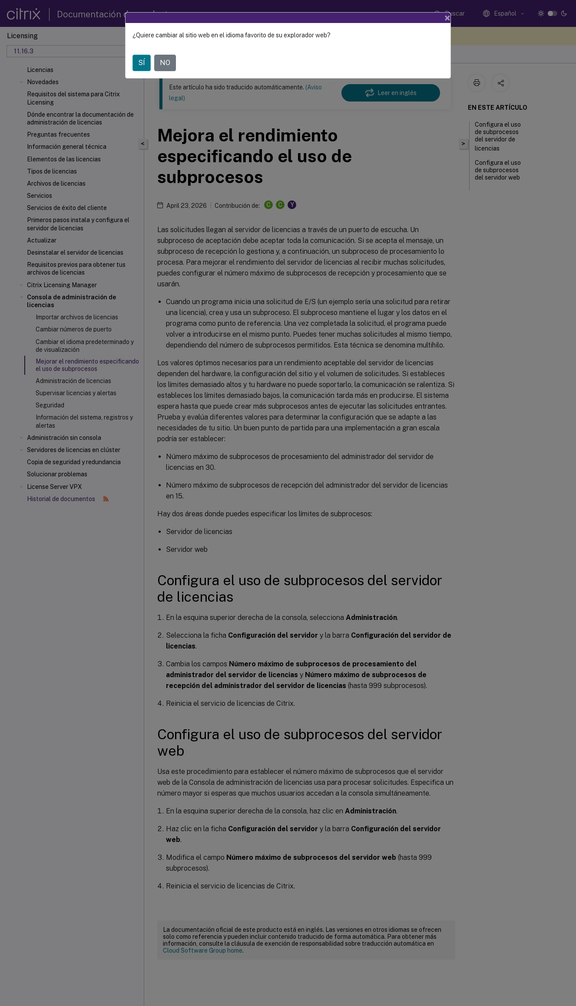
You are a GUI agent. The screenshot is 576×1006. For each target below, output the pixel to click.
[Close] (447, 18)
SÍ (141, 63)
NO (165, 63)
